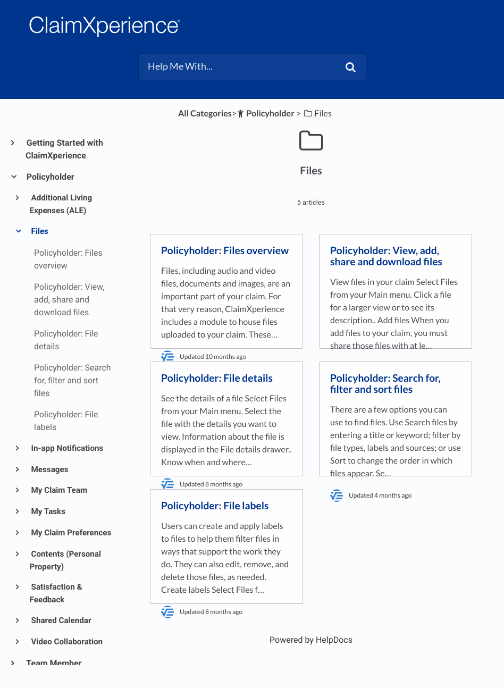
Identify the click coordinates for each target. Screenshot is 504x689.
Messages (49, 469)
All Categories (205, 113)
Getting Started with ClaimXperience (64, 149)
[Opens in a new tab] (311, 640)
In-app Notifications (67, 448)
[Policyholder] (266, 113)
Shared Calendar (60, 620)
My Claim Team (59, 490)
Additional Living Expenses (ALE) (61, 204)
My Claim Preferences (71, 532)
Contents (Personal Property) (65, 560)
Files (39, 231)
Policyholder (50, 177)
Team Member (54, 663)
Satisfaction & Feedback (56, 593)
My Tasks (47, 511)
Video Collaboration (66, 641)
